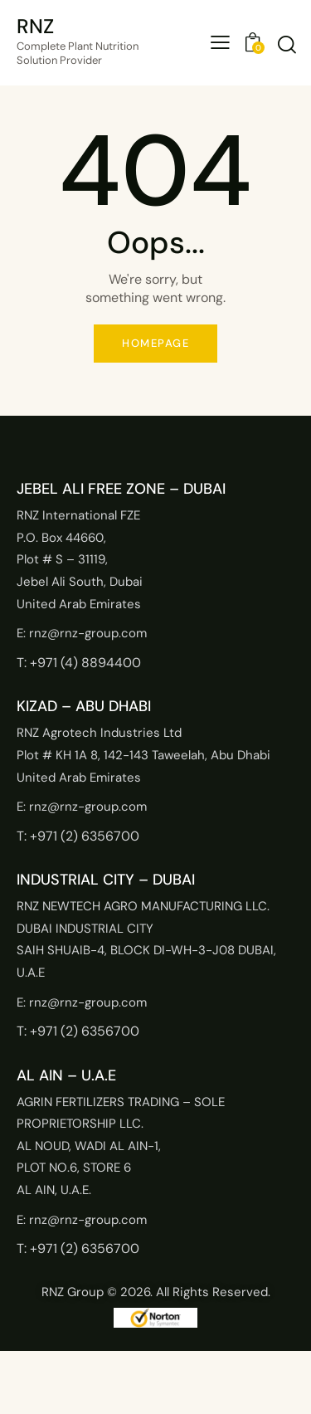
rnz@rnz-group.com (88, 633)
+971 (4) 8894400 (85, 662)
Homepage (155, 343)
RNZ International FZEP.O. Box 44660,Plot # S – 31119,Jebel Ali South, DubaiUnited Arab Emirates (80, 559)
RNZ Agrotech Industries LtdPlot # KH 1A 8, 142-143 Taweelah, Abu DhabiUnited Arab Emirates (143, 754)
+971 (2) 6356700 (84, 836)
